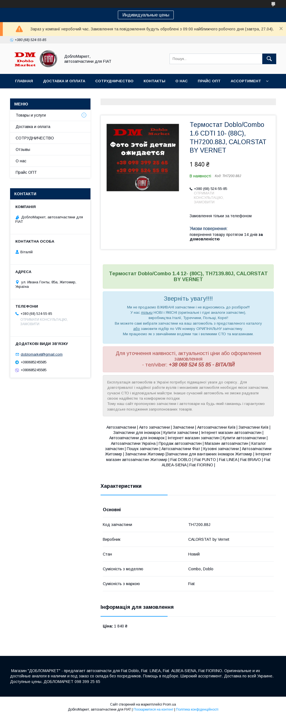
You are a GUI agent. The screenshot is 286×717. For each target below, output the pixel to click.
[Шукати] (269, 59)
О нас (181, 81)
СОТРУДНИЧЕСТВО (35, 138)
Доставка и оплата (64, 81)
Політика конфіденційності (197, 709)
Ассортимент (246, 81)
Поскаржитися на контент (153, 709)
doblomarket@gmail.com (42, 354)
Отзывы (23, 149)
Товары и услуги (31, 115)
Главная (24, 81)
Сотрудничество (114, 81)
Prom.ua (169, 704)
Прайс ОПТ (209, 81)
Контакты (154, 81)
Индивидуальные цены (145, 15)
